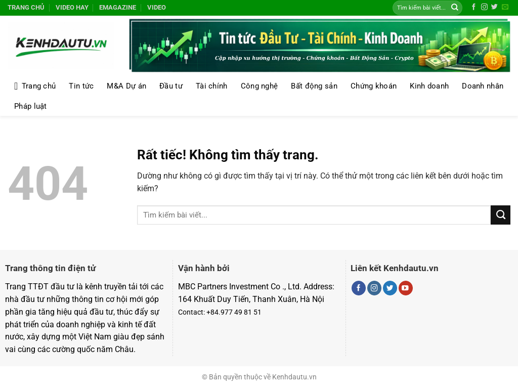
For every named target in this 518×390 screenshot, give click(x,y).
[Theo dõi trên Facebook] (473, 7)
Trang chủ (26, 7)
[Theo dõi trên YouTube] (406, 288)
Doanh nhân (482, 86)
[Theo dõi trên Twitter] (494, 7)
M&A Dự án (126, 86)
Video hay (72, 7)
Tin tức (81, 86)
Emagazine (117, 7)
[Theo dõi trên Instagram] (484, 7)
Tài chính (212, 86)
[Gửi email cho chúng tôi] (505, 7)
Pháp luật (30, 106)
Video (156, 7)
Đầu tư (171, 86)
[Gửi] (454, 8)
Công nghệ (259, 86)
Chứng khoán (374, 86)
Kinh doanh (429, 86)
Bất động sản (314, 86)
